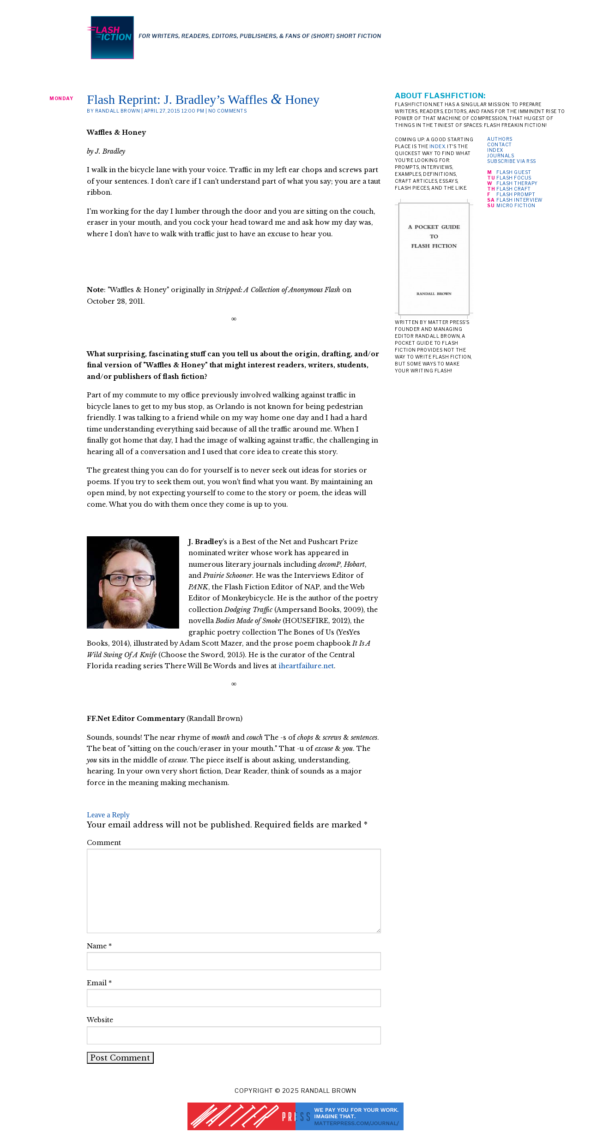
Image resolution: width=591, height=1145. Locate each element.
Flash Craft (513, 189)
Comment (104, 843)
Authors (500, 139)
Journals (500, 155)
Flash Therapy (517, 183)
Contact (499, 144)
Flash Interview (519, 200)
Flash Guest (513, 172)
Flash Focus (513, 177)
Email (99, 983)
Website (100, 1020)
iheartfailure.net (306, 666)
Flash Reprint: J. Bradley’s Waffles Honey (203, 99)
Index (495, 150)
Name (99, 946)
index (437, 146)
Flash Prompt (515, 194)
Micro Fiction (516, 205)
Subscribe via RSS (511, 161)
